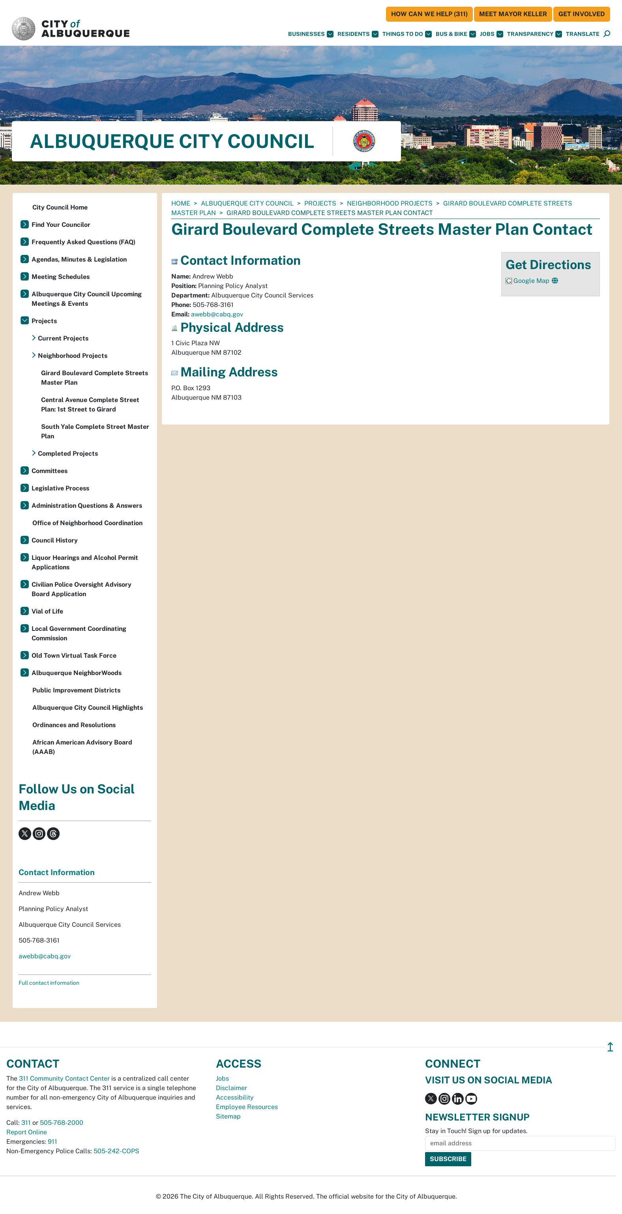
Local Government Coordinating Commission (79, 633)
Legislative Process (60, 488)
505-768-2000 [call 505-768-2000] (61, 1122)
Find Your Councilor (61, 224)
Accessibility (235, 1097)
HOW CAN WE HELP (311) (429, 14)
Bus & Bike (456, 34)
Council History (55, 540)
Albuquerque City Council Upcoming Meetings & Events (87, 298)
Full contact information (49, 983)
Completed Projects (68, 453)
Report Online (26, 1132)
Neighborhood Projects (390, 203)
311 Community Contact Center (64, 1078)
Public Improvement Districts (76, 690)
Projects (320, 203)
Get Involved (581, 14)
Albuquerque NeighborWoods (77, 673)
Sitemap (228, 1116)
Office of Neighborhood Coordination (87, 523)
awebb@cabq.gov (217, 314)
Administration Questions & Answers (87, 505)
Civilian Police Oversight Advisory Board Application (81, 589)
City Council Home (60, 207)
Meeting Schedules (61, 277)
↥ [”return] (610, 1047)
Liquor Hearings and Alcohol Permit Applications (85, 562)
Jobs (491, 34)
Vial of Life (47, 611)
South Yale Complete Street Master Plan (95, 431)
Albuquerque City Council (247, 203)
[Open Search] (606, 34)
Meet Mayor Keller (513, 14)
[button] (583, 34)
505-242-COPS (116, 1151)
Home (180, 203)
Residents (357, 34)
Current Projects (63, 338)
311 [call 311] (26, 1122)
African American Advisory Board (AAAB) (82, 747)
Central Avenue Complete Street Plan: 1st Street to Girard (90, 404)
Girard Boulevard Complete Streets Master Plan (94, 377)
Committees (49, 471)
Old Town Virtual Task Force (74, 655)
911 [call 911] (52, 1141)
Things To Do (407, 34)
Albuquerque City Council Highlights (87, 707)
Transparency (534, 34)
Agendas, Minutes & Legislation (79, 259)
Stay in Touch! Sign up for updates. (476, 1131)
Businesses (310, 34)
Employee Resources (247, 1107)
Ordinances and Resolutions (74, 725)
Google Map (532, 280)
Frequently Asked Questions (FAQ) (83, 242)
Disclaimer (231, 1088)
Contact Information (57, 872)
